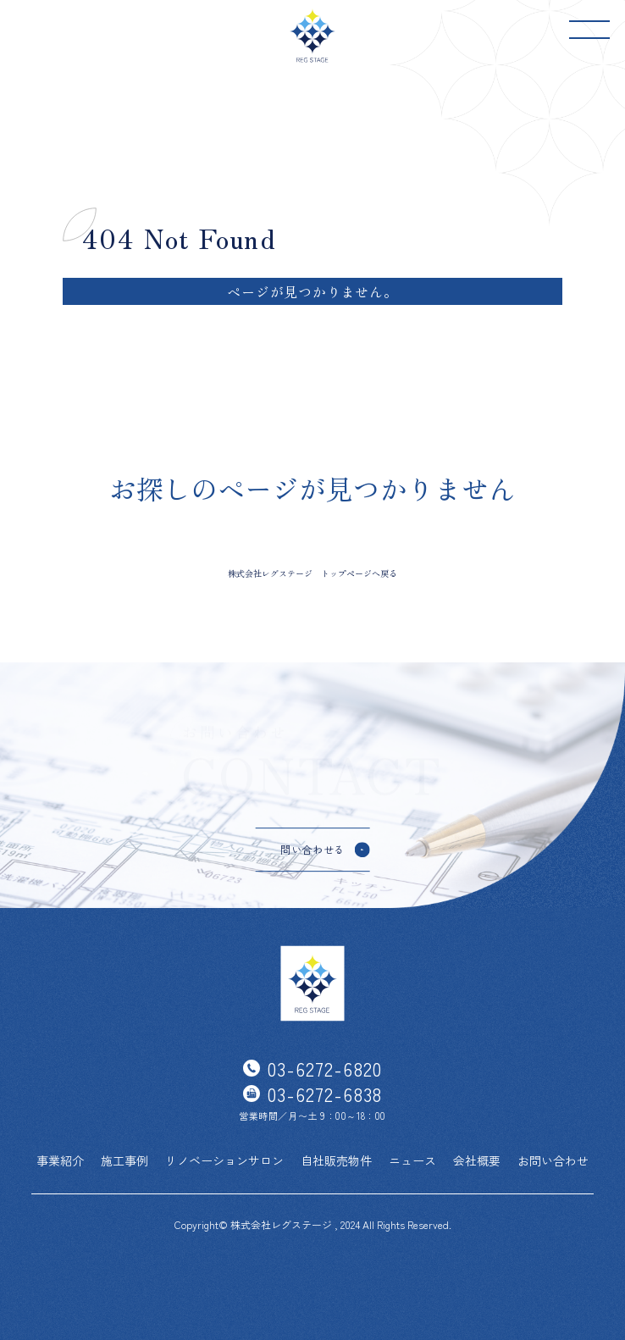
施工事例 (124, 1160)
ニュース (412, 1160)
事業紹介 (60, 1160)
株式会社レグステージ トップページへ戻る (312, 573)
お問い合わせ (553, 1160)
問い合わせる (312, 849)
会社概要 (477, 1160)
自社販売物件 (336, 1160)
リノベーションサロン (224, 1160)
